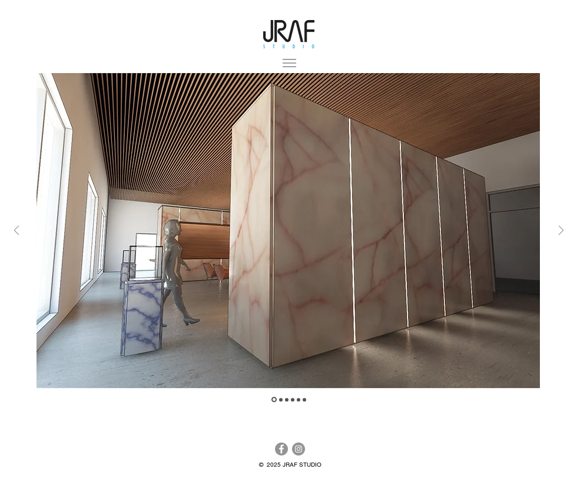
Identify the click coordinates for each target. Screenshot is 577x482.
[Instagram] (298, 449)
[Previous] (16, 231)
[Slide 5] (298, 399)
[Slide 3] (286, 399)
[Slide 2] (274, 399)
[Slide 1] (281, 399)
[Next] (561, 231)
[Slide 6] (304, 399)
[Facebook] (281, 449)
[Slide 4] (292, 399)
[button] (289, 63)
